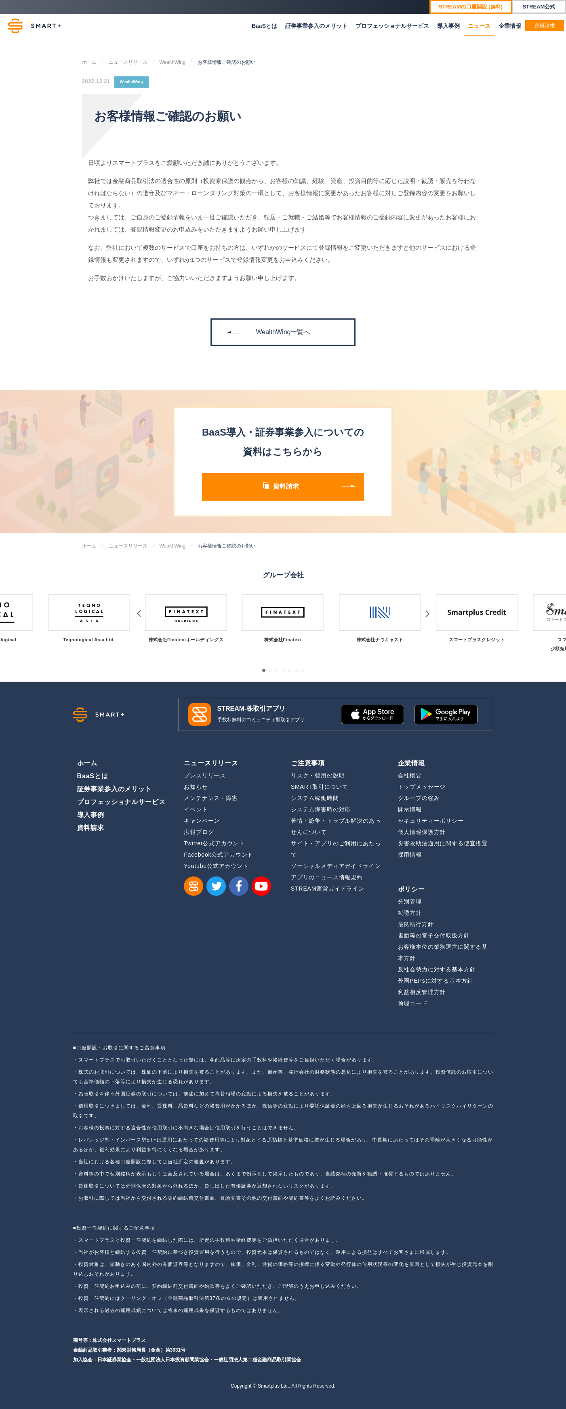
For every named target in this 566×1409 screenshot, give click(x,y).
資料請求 (544, 26)
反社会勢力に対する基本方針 (437, 969)
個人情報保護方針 (422, 832)
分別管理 (410, 901)
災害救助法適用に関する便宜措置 (443, 843)
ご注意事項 (308, 763)
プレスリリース (205, 775)
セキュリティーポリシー (431, 820)
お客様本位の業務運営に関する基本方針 (443, 952)
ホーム (89, 62)
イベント (196, 809)
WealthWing (172, 62)
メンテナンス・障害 (211, 798)
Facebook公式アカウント (218, 854)
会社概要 (410, 775)
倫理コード (413, 1003)
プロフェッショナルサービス (392, 26)
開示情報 (410, 809)
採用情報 (410, 854)
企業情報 (510, 26)
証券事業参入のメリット (316, 26)
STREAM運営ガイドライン (327, 888)
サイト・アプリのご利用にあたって (336, 849)
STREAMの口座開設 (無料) (471, 7)
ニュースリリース (128, 62)
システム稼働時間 (315, 798)
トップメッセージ (422, 786)
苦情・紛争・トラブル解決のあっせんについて (336, 826)
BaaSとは (264, 26)
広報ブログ (199, 832)
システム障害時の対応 (321, 809)
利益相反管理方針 (422, 992)
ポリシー (411, 889)
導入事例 (448, 26)
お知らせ (196, 786)
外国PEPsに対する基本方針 (435, 980)
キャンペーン (202, 820)
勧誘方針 (410, 913)
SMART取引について (319, 786)
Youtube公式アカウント (216, 866)
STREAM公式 (539, 7)
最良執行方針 (416, 924)
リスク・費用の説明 (318, 775)
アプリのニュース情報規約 (327, 877)
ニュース (479, 26)
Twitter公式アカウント (214, 843)
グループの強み (419, 798)
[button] (263, 670)
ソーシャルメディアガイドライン (336, 866)
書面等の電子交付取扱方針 (434, 935)
